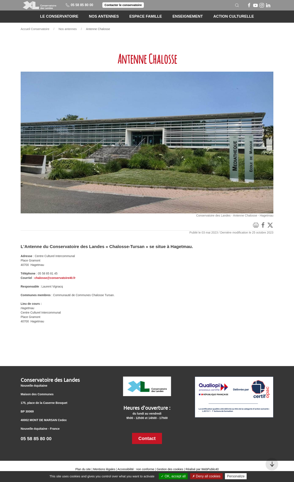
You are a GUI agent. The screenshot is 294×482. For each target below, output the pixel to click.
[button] (237, 5)
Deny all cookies (206, 476)
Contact (147, 438)
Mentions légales (104, 469)
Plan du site (83, 469)
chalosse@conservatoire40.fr (54, 278)
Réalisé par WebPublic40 (202, 469)
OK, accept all (173, 476)
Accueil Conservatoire (35, 29)
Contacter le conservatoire (123, 5)
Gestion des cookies (170, 469)
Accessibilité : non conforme (136, 469)
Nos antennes (68, 29)
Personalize (236, 476)
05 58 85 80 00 (79, 5)
